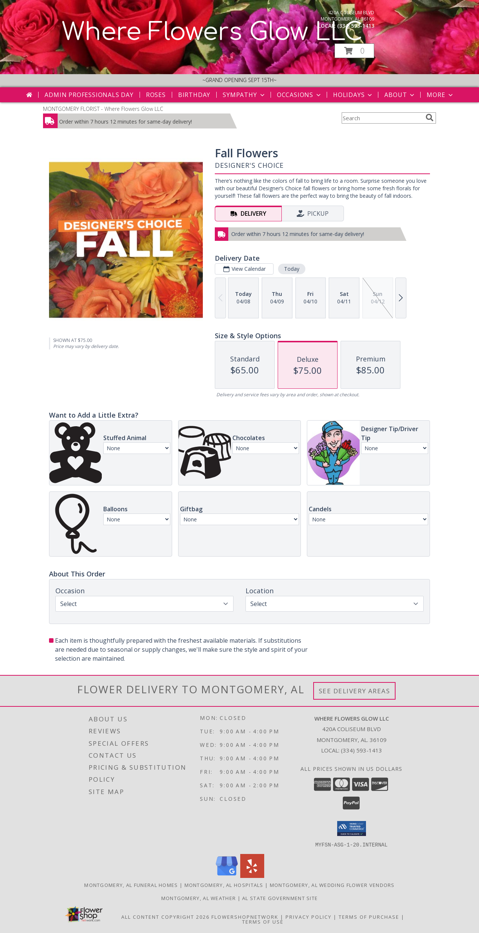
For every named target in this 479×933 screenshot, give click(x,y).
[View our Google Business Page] (227, 875)
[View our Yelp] (252, 875)
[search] (430, 117)
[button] (354, 50)
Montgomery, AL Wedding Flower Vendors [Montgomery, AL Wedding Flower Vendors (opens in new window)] (332, 884)
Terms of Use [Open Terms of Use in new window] (263, 921)
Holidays (353, 95)
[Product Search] (382, 118)
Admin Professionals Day (89, 95)
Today (291, 268)
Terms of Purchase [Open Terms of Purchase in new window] (369, 916)
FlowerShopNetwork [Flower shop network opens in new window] (244, 916)
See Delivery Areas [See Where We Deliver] (354, 691)
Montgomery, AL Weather (198, 897)
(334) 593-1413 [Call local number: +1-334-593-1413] (355, 25)
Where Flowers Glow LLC (212, 32)
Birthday (194, 95)
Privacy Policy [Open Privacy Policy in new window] (309, 916)
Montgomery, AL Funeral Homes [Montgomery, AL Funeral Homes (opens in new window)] (131, 884)
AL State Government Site (280, 897)
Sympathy (244, 95)
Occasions (299, 95)
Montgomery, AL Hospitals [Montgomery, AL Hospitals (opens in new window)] (223, 884)
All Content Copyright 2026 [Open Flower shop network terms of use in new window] (165, 916)
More (440, 95)
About (400, 95)
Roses (156, 95)
